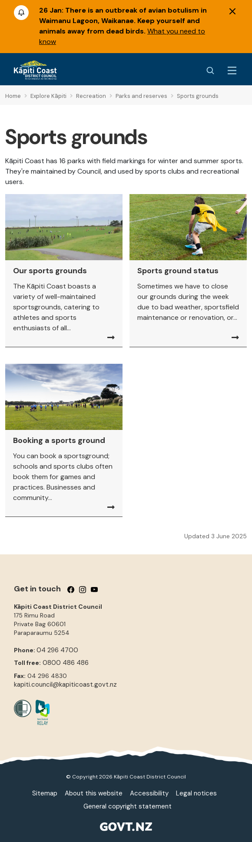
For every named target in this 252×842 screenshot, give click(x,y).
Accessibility (149, 793)
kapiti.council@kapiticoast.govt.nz (65, 684)
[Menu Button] (232, 70)
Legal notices (196, 793)
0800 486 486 (66, 662)
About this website (94, 793)
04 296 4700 (57, 650)
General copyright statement (127, 806)
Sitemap (44, 793)
